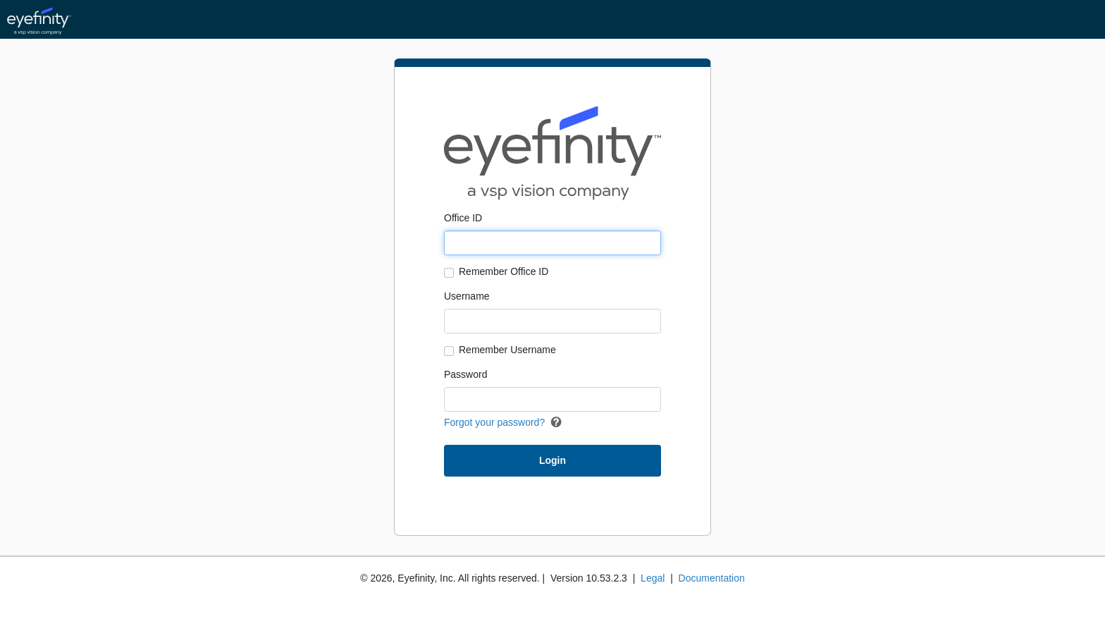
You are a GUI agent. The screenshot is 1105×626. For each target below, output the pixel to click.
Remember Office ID (503, 271)
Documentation (712, 578)
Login (552, 460)
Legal (653, 578)
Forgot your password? (494, 422)
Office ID (463, 217)
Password (465, 374)
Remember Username (507, 349)
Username (467, 296)
